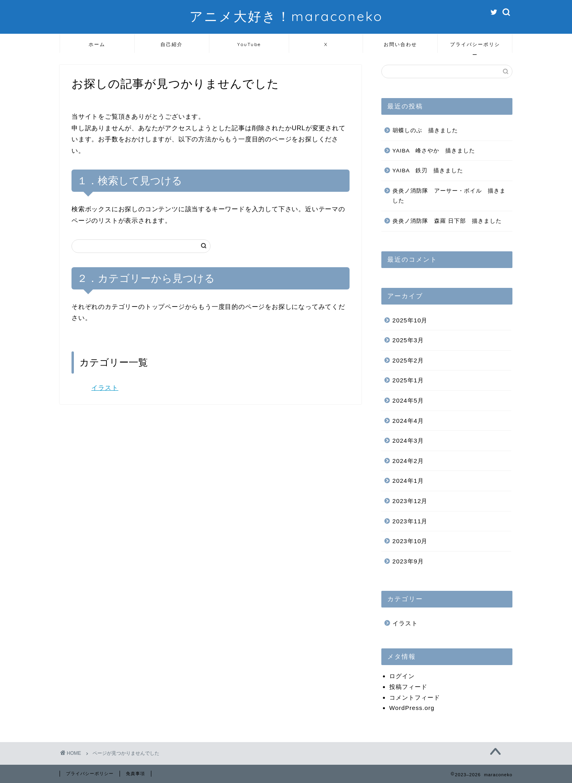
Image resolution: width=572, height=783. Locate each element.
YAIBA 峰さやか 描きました (433, 151)
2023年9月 (408, 561)
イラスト (104, 387)
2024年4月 (408, 420)
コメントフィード (414, 697)
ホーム (97, 44)
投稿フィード (408, 686)
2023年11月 (410, 521)
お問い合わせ (400, 44)
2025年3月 (408, 340)
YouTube (249, 44)
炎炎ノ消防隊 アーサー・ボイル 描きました (449, 196)
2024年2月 (408, 460)
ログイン (402, 676)
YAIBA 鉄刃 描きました (427, 171)
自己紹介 (171, 44)
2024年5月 (408, 400)
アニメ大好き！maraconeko (286, 16)
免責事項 (135, 773)
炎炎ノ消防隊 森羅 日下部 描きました (447, 221)
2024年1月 (408, 480)
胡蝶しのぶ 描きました (425, 130)
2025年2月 (408, 360)
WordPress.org (412, 707)
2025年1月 (408, 380)
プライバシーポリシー (475, 47)
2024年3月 (408, 440)
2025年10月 (410, 320)
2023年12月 (410, 501)
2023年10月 (410, 541)
